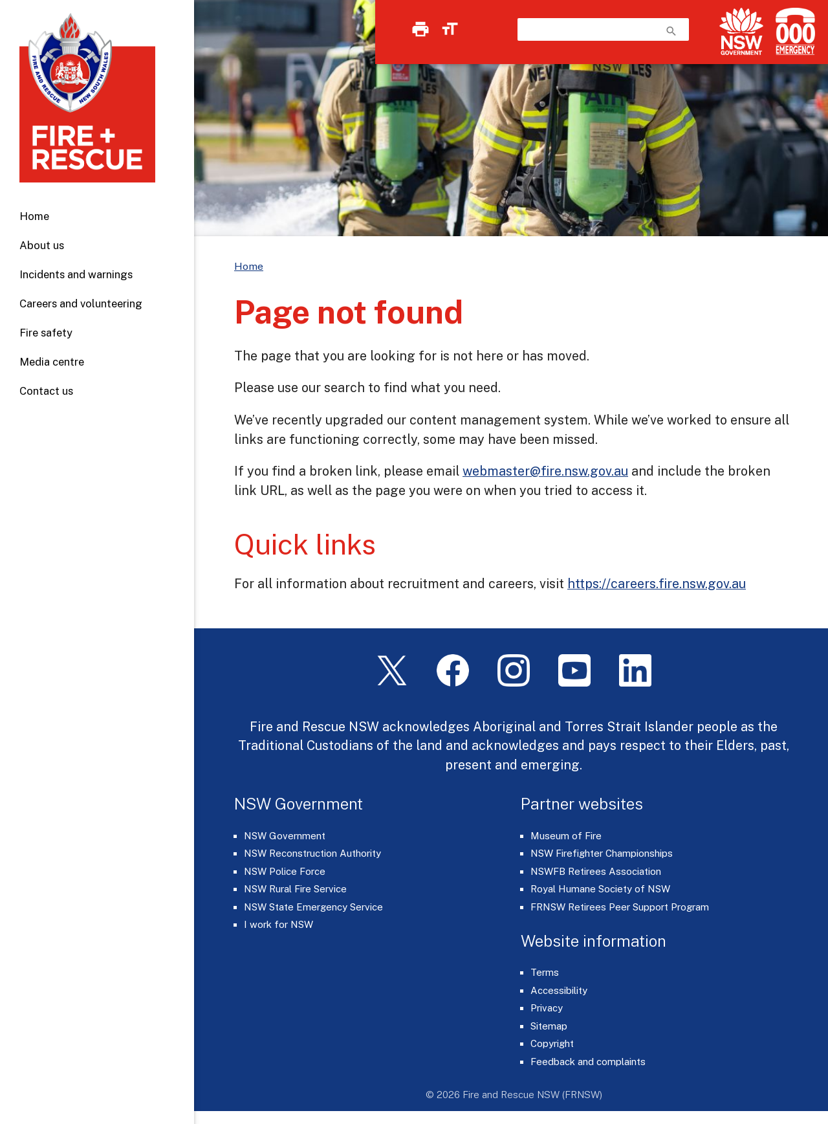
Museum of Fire (566, 835)
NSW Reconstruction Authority (312, 853)
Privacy (546, 1007)
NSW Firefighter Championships (601, 853)
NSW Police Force (284, 871)
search (671, 31)
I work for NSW (278, 924)
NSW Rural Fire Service (295, 888)
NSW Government (284, 835)
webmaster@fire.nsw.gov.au (545, 470)
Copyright (552, 1043)
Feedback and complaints (588, 1061)
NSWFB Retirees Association (595, 871)
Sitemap (548, 1025)
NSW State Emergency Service (313, 906)
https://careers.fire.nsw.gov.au (656, 583)
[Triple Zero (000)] (792, 31)
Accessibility (558, 990)
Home (34, 216)
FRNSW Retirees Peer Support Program (619, 906)
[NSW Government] (741, 31)
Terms (544, 972)
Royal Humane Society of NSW (600, 888)
